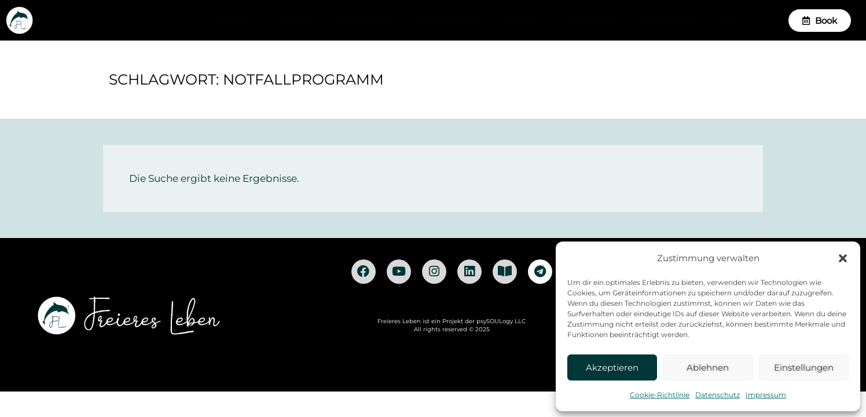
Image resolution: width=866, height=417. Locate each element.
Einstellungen (804, 367)
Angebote (450, 20)
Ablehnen (708, 367)
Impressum (766, 394)
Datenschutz (717, 394)
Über (293, 20)
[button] (843, 258)
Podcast (592, 20)
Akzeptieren (612, 367)
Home (233, 20)
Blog (523, 20)
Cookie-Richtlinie (659, 394)
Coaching (364, 20)
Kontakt (669, 20)
